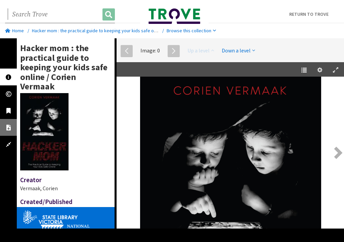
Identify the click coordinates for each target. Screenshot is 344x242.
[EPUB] (230, 153)
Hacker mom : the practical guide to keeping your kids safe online (97, 31)
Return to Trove (309, 14)
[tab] (8, 77)
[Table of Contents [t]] (304, 70)
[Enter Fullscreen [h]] (336, 70)
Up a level (200, 50)
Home (14, 31)
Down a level (238, 50)
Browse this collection (191, 31)
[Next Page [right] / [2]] (337, 152)
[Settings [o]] (320, 70)
